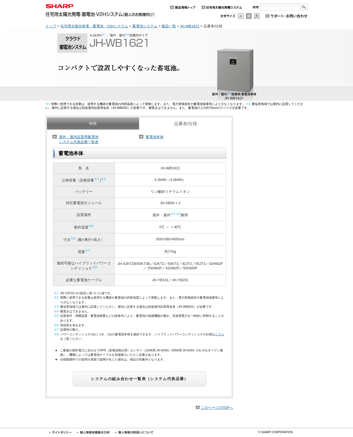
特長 (93, 123)
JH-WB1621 (189, 26)
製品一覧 (169, 26)
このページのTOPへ (217, 408)
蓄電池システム (144, 26)
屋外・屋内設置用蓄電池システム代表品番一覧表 (78, 139)
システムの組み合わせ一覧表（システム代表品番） (139, 379)
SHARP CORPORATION (275, 432)
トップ (51, 26)
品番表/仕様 (185, 123)
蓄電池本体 (155, 137)
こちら (219, 334)
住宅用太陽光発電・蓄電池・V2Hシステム (94, 26)
